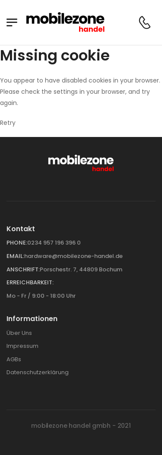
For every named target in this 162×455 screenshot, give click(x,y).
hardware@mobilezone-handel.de (73, 256)
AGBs (13, 359)
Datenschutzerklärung (37, 372)
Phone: (16, 243)
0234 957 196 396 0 (54, 243)
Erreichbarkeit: (30, 282)
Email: (15, 256)
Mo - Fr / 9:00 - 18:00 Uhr (41, 296)
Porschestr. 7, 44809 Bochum (81, 269)
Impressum (22, 346)
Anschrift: (23, 269)
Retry (8, 122)
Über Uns (19, 333)
